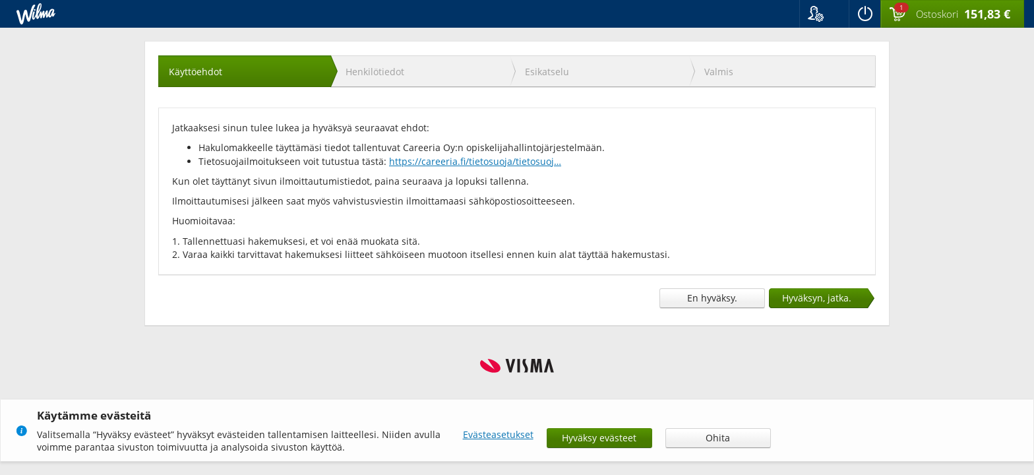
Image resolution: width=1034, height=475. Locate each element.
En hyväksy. (712, 298)
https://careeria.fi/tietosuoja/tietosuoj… (475, 161)
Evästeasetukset (498, 434)
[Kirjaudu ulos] (864, 14)
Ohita (718, 437)
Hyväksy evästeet (599, 437)
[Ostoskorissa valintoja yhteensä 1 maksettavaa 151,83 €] (952, 14)
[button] (824, 14)
